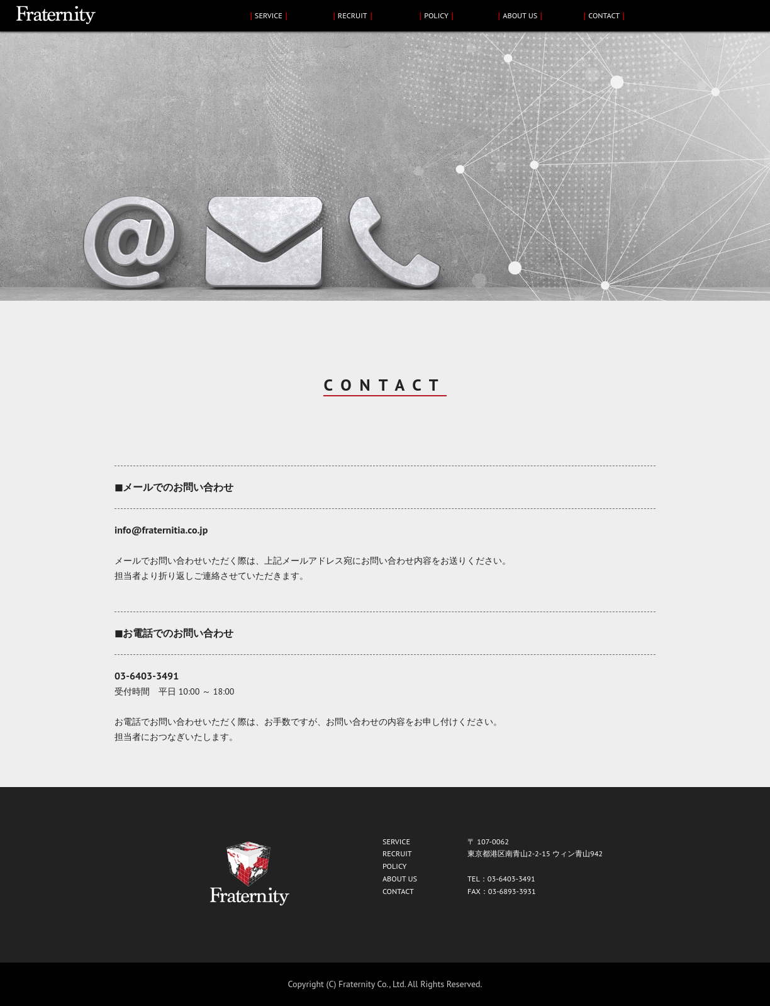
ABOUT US (520, 15)
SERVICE (268, 15)
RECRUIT (352, 15)
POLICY (436, 15)
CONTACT (604, 15)
